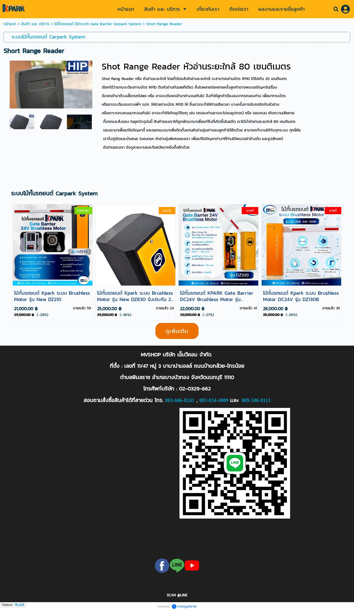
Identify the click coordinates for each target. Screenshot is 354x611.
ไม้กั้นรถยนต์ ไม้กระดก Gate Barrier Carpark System (97, 24)
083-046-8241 (179, 400)
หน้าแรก (11, 24)
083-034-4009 (214, 400)
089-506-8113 (255, 400)
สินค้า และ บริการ (35, 24)
